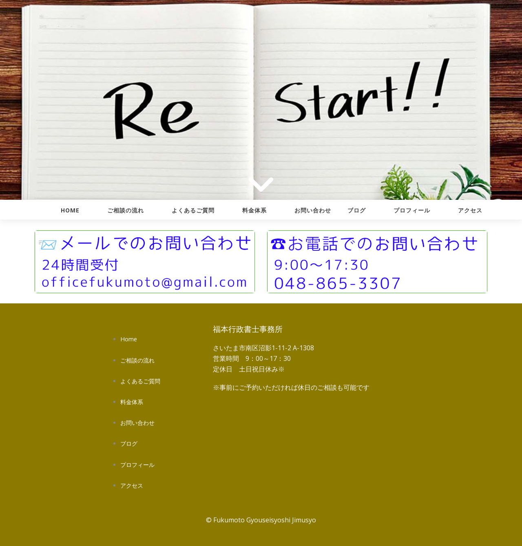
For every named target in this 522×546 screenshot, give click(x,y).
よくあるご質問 (193, 210)
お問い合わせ (312, 210)
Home (70, 210)
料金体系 (254, 210)
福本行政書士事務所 (248, 328)
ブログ (356, 210)
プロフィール (412, 210)
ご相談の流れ (125, 210)
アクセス (470, 210)
